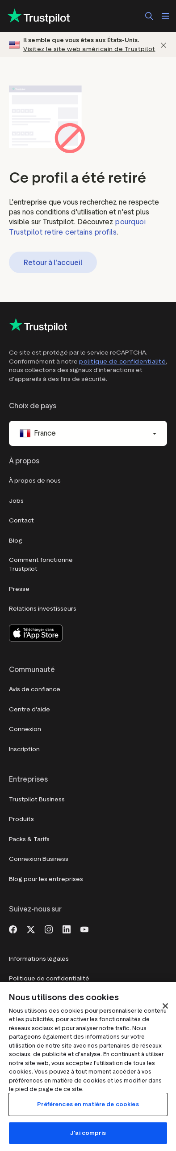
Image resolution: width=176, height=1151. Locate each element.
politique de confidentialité (122, 361)
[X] (31, 928)
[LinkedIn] (67, 928)
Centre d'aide (29, 709)
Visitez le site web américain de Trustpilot (89, 49)
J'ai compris (88, 1133)
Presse (19, 589)
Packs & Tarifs (29, 839)
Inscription (24, 749)
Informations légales (39, 959)
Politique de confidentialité (49, 978)
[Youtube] (84, 928)
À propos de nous (35, 480)
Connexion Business (38, 859)
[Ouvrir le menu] (165, 16)
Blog (15, 540)
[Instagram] (49, 928)
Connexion (25, 729)
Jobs (16, 501)
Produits (21, 819)
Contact (21, 520)
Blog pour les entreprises (46, 879)
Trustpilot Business (37, 799)
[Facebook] (13, 928)
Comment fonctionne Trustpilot (41, 564)
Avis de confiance (34, 689)
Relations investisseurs (42, 608)
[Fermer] (163, 44)
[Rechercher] (149, 16)
